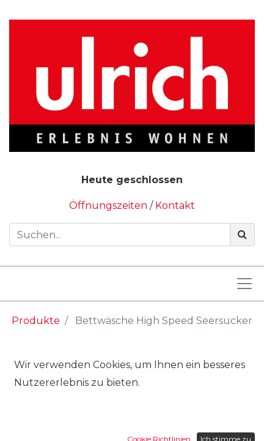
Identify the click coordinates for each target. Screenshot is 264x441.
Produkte (36, 320)
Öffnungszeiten (109, 205)
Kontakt (175, 205)
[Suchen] (242, 234)
